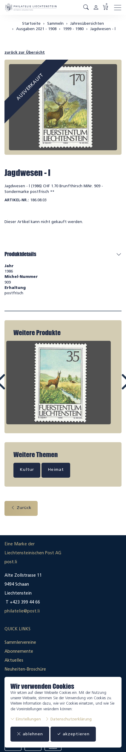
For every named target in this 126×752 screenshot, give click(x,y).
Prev (14, 387)
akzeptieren (73, 733)
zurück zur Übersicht (24, 52)
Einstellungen (25, 719)
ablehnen (30, 733)
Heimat (56, 469)
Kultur (27, 469)
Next (112, 387)
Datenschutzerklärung (68, 719)
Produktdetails (20, 254)
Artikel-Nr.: (16, 200)
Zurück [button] (21, 507)
